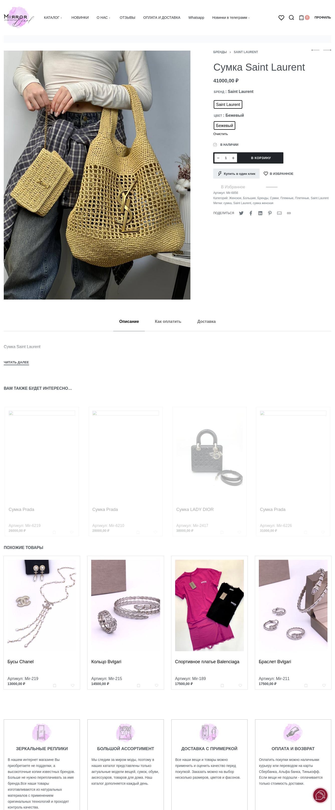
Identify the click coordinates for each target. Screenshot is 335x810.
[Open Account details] (322, 18)
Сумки (274, 198)
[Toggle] (16, 363)
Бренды (220, 52)
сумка (228, 203)
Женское (235, 198)
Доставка (206, 321)
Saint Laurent (246, 52)
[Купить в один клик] (236, 174)
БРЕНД (219, 92)
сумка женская (263, 203)
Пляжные (286, 198)
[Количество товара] (225, 158)
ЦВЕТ (218, 115)
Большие (249, 198)
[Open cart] (304, 17)
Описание (129, 321)
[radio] (228, 104)
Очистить (220, 134)
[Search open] (291, 17)
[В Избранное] (278, 174)
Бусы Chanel (21, 667)
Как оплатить (168, 321)
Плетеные (302, 198)
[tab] (129, 321)
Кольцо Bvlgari (107, 671)
